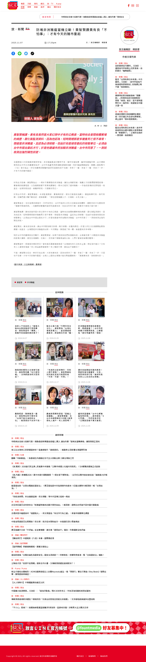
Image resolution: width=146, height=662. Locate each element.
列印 (105, 125)
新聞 (22, 6)
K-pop (58, 3)
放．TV (50, 3)
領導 (29, 6)
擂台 (49, 6)
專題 (22, 3)
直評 (42, 6)
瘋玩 (42, 3)
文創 (29, 3)
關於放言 (57, 6)
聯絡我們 (104, 656)
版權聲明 (92, 656)
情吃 (36, 3)
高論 (36, 6)
